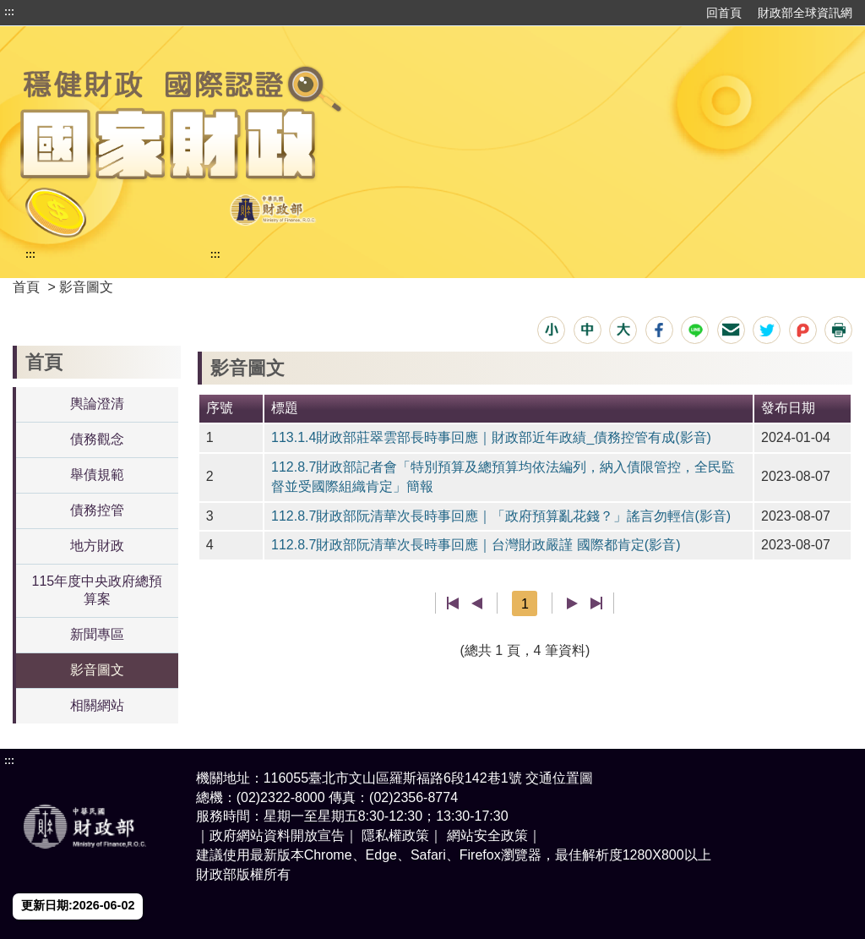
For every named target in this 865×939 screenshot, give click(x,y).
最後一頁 (595, 603)
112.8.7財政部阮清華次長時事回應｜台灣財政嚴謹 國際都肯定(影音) (475, 545)
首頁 (26, 287)
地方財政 (97, 545)
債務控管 (97, 510)
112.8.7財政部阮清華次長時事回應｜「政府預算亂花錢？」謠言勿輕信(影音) (501, 516)
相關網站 (97, 705)
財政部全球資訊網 (805, 12)
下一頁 (572, 603)
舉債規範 (97, 474)
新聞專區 (97, 634)
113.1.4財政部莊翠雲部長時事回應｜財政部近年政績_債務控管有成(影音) (491, 437)
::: (9, 12)
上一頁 (476, 603)
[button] (551, 330)
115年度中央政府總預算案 (97, 590)
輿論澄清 (97, 403)
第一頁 (453, 603)
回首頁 (724, 12)
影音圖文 (97, 670)
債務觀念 (97, 439)
